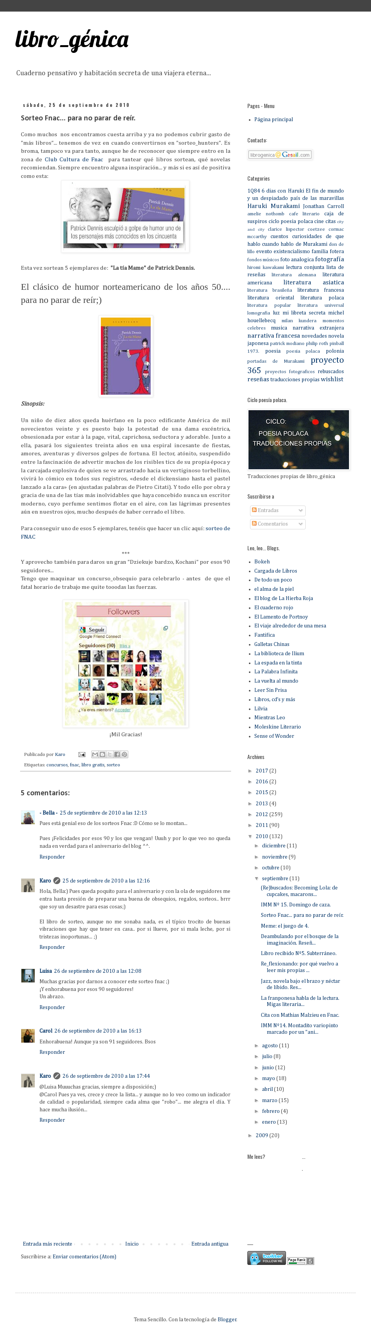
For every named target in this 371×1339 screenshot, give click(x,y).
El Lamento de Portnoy (281, 617)
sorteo (113, 765)
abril (268, 1089)
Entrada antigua (209, 1244)
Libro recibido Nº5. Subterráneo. (299, 953)
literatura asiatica (313, 282)
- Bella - (48, 813)
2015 (262, 792)
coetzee (316, 229)
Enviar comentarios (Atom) (84, 1257)
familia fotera (327, 251)
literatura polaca (322, 298)
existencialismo (292, 251)
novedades (314, 336)
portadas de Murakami (276, 361)
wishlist (332, 379)
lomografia (258, 313)
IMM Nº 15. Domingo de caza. (296, 905)
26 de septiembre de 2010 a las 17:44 (106, 1076)
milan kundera (299, 320)
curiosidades (307, 236)
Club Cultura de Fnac (75, 159)
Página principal (273, 119)
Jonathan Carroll (323, 206)
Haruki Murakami (273, 206)
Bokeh (262, 562)
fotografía (329, 259)
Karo (45, 881)
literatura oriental (270, 298)
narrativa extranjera (318, 328)
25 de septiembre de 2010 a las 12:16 (106, 881)
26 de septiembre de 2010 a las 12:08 (97, 971)
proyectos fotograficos (290, 371)
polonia (335, 351)
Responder (52, 857)
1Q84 (253, 191)
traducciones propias (295, 379)
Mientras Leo (269, 717)
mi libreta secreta (304, 313)
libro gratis (93, 765)
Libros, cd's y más (274, 699)
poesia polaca (303, 351)
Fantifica (264, 635)
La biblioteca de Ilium (279, 653)
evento (264, 251)
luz (276, 313)
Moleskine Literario (277, 727)
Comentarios (270, 524)
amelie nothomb (265, 213)
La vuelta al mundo (276, 681)
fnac (74, 765)
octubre (271, 868)
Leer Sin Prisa (270, 690)
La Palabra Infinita (276, 672)
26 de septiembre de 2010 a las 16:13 (98, 1031)
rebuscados (331, 371)
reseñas (258, 379)
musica (279, 328)
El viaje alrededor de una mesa (290, 626)
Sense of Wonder (274, 736)
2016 (262, 781)
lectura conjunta (305, 267)
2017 (262, 771)
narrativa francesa (273, 336)
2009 (262, 1135)
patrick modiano (287, 343)
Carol (45, 1031)
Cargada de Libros (275, 571)
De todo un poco (273, 580)
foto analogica (297, 259)
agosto (270, 1045)
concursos (57, 765)
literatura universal (321, 305)
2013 (262, 803)
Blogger (227, 1319)
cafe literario (304, 213)
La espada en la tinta (278, 663)
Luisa (45, 971)
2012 (262, 814)
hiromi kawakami (265, 267)
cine (319, 221)
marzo (270, 1100)
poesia (273, 351)
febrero (271, 1111)
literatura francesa (320, 290)
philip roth (317, 343)
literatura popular (269, 305)
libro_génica (71, 38)
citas (330, 221)
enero (269, 1122)
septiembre (275, 878)
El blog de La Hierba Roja (283, 598)
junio (268, 1067)
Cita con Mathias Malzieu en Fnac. (300, 1015)
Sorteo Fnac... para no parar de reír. (302, 915)
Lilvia (260, 709)
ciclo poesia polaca (291, 221)
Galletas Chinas (271, 644)
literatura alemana (294, 274)
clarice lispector (286, 229)
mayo (269, 1078)
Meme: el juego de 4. (285, 926)
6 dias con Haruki (283, 191)
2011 (262, 825)
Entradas (265, 510)
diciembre (274, 846)
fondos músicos (263, 259)
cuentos (279, 236)
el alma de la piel (274, 589)
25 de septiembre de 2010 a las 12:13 (103, 813)
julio (268, 1056)
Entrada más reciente (47, 1244)
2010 (262, 836)
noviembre (275, 857)
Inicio (132, 1244)
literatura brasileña (269, 290)
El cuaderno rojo (273, 607)
